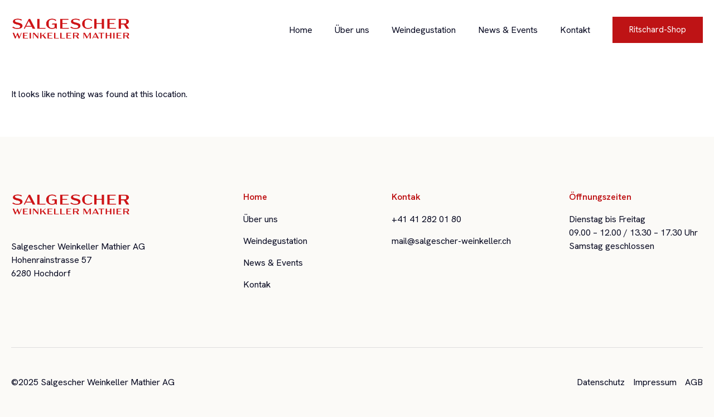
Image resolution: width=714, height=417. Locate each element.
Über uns (352, 30)
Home (300, 30)
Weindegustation (424, 30)
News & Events (508, 30)
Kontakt (575, 30)
